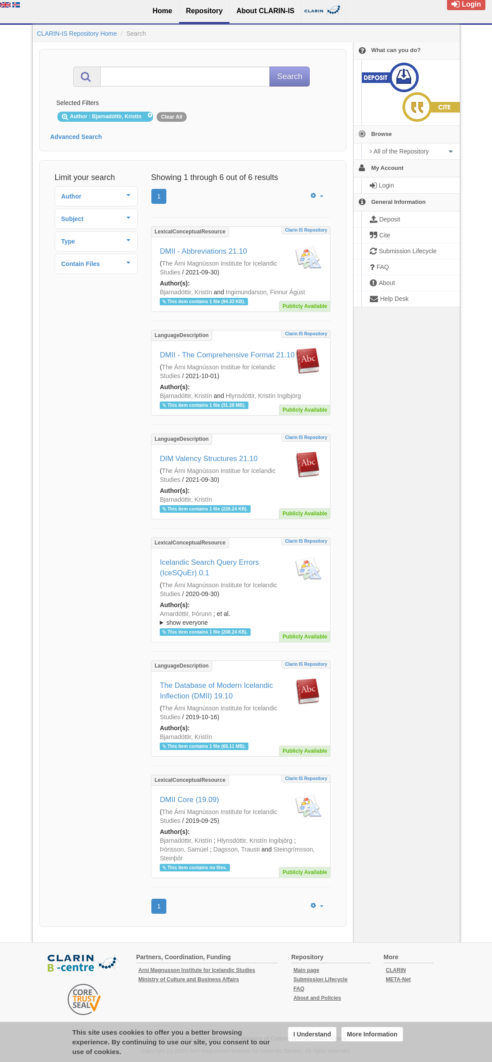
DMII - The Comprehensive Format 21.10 (227, 355)
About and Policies (317, 998)
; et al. (241, 618)
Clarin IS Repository (306, 230)
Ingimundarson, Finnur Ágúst (265, 292)
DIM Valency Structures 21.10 (209, 458)
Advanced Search (76, 136)
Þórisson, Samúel (184, 849)
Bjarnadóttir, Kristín (186, 292)
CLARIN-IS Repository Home (77, 33)
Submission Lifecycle (320, 979)
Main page (306, 970)
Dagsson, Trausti (237, 849)
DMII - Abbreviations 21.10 (203, 251)
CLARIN (396, 970)
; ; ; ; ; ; (241, 618)
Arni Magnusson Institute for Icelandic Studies (197, 970)
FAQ (298, 989)
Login (466, 4)
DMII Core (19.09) (189, 800)
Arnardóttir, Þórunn (186, 613)
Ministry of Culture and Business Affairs (189, 979)
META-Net (398, 979)
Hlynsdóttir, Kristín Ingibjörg (263, 395)
